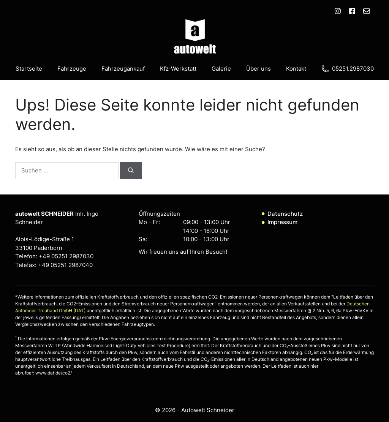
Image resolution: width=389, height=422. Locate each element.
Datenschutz (285, 213)
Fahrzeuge (71, 68)
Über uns (258, 68)
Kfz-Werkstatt (178, 68)
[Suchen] (131, 170)
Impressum (282, 222)
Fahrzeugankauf (123, 68)
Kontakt (296, 68)
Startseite (29, 68)
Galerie (221, 68)
